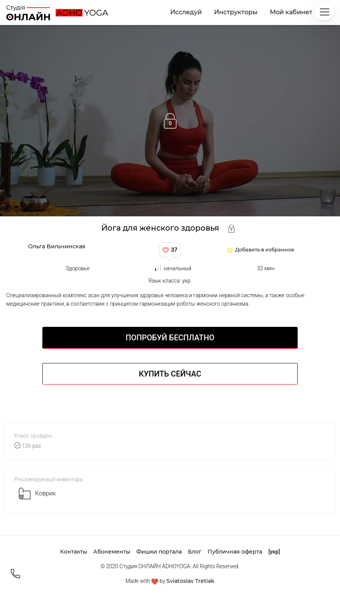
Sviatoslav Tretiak (190, 580)
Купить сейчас (170, 373)
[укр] (274, 552)
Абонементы (111, 551)
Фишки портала (159, 551)
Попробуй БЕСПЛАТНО (170, 337)
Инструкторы (236, 12)
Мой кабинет (291, 12)
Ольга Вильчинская (56, 246)
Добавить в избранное (264, 250)
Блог (194, 551)
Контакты (73, 551)
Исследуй (186, 12)
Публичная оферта (235, 551)
